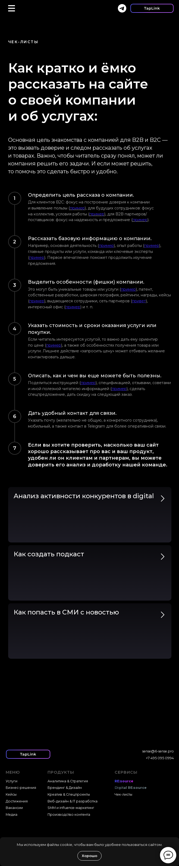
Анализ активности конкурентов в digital (84, 496)
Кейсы (11, 794)
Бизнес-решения (21, 788)
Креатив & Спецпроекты (69, 794)
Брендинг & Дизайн (65, 788)
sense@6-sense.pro (158, 751)
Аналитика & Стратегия (68, 781)
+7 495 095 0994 (160, 758)
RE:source (124, 781)
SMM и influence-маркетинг (71, 808)
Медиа (11, 814)
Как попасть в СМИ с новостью (66, 612)
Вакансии (14, 808)
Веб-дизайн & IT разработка (73, 801)
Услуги (11, 781)
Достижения (17, 801)
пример (77, 208)
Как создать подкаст (49, 554)
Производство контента (69, 814)
